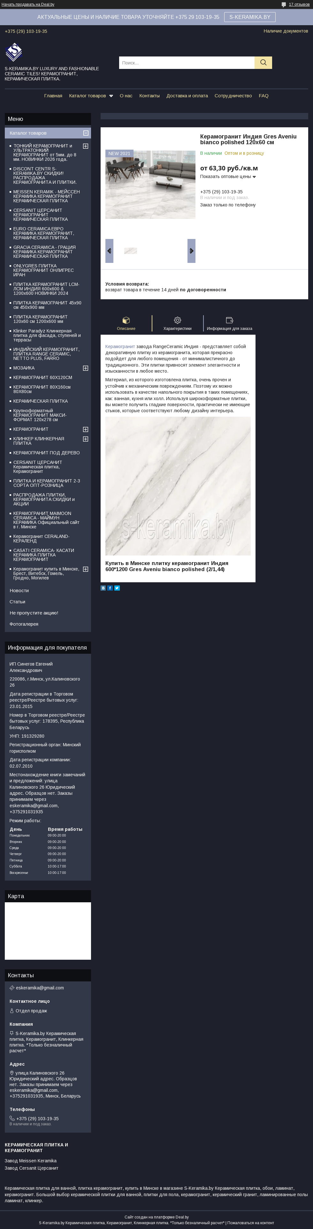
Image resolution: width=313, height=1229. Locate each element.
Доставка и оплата (187, 95)
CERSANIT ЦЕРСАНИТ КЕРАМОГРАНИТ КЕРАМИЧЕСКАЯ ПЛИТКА (40, 215)
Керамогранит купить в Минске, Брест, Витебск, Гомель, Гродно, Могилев (46, 573)
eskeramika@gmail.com (40, 987)
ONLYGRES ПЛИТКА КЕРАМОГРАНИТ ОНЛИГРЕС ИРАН (43, 270)
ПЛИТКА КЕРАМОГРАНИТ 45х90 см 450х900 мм (47, 305)
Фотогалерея (24, 624)
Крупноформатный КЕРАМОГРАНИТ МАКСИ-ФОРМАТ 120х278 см (40, 415)
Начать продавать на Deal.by (28, 4)
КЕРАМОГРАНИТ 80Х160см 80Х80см (42, 389)
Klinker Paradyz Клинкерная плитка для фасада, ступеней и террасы (47, 335)
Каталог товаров (87, 95)
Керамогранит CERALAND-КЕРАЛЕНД (41, 538)
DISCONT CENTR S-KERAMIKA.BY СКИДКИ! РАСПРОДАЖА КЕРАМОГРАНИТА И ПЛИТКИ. (45, 175)
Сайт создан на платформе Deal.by (157, 1217)
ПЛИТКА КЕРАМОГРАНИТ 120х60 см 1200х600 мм (40, 319)
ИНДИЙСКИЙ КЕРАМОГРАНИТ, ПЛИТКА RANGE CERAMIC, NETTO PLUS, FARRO (46, 354)
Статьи (17, 601)
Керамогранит (120, 346)
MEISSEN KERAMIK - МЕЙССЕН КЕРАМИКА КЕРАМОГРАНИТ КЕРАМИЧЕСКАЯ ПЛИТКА (46, 196)
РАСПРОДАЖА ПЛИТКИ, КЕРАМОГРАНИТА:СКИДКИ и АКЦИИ (44, 499)
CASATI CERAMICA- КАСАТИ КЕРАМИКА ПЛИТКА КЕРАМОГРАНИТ (43, 555)
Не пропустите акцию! (34, 612)
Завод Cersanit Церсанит (31, 1168)
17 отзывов (299, 4)
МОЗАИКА (23, 367)
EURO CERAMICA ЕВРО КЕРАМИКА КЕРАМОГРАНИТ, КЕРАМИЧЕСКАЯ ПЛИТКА (43, 233)
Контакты (149, 95)
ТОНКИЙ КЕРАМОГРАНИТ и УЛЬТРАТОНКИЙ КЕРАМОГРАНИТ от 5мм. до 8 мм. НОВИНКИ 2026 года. (44, 152)
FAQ (264, 95)
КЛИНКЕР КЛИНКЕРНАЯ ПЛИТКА (38, 441)
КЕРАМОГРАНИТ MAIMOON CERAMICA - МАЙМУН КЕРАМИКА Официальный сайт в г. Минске (46, 520)
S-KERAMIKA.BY (250, 17)
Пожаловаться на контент (250, 1223)
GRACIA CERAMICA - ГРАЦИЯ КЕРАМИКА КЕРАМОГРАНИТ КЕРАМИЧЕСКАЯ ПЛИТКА (44, 252)
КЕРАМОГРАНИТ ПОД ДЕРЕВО (46, 452)
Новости (19, 590)
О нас (126, 95)
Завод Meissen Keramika (31, 1160)
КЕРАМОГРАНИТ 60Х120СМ (42, 377)
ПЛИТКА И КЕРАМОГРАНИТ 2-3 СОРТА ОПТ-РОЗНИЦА (46, 483)
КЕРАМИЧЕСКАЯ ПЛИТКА (40, 401)
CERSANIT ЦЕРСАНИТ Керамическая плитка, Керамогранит (37, 467)
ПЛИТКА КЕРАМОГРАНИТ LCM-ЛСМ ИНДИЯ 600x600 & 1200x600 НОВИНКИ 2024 (46, 289)
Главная (53, 95)
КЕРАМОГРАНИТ (31, 429)
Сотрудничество (233, 95)
